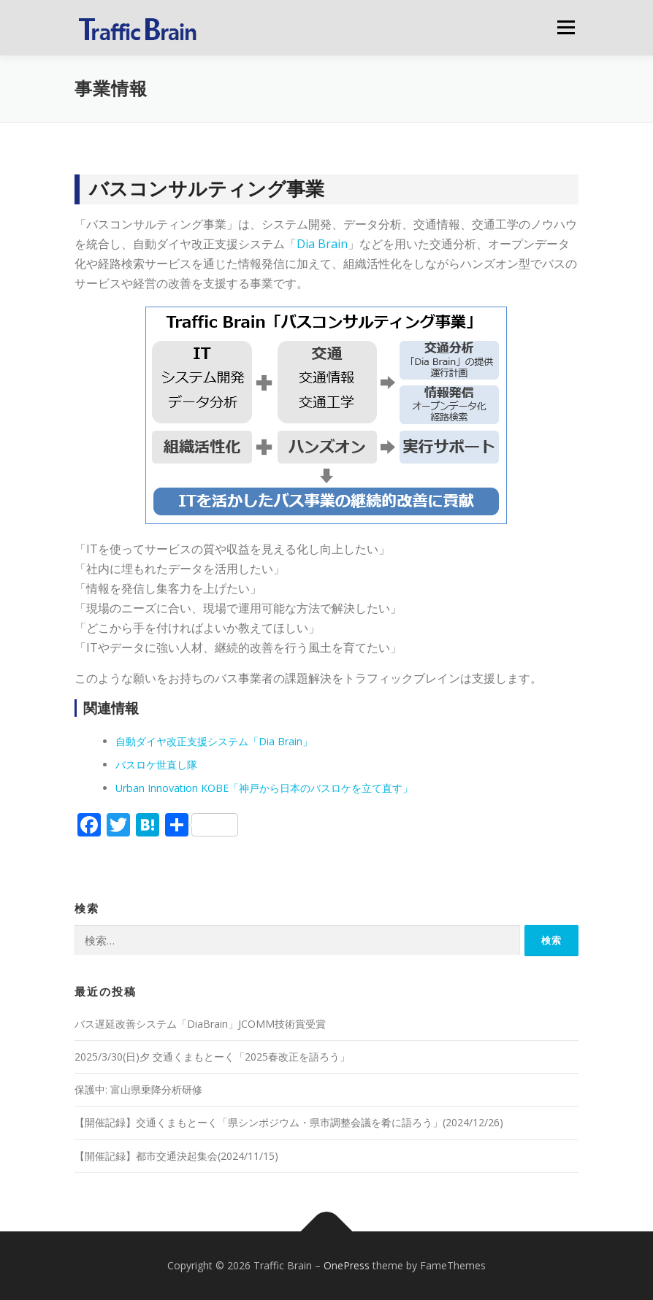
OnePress (347, 1265)
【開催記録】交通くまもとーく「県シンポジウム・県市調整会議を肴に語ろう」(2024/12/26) (289, 1122)
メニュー (565, 27)
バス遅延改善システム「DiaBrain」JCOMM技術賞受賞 (200, 1024)
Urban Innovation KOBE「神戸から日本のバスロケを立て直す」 (264, 788)
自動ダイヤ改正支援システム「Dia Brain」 (214, 741)
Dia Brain (322, 244)
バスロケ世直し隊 (156, 765)
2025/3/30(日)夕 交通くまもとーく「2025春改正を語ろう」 (212, 1057)
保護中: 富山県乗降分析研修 (138, 1089)
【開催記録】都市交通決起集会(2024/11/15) (176, 1156)
